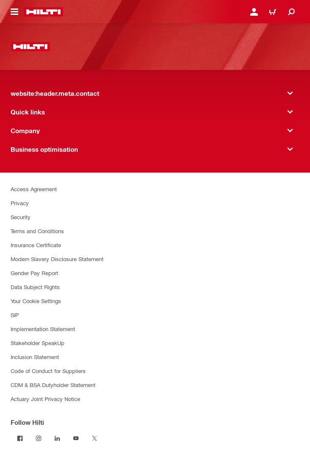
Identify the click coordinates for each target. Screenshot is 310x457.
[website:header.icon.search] (291, 12)
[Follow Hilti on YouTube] (76, 438)
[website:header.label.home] (43, 12)
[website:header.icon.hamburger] (14, 12)
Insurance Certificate (36, 245)
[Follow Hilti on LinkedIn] (57, 438)
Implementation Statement (43, 329)
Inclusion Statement (35, 357)
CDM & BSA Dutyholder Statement (53, 385)
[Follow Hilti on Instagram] (38, 438)
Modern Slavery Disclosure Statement (57, 259)
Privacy (20, 203)
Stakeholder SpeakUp (37, 343)
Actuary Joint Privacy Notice (45, 399)
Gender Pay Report (34, 273)
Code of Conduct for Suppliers (48, 371)
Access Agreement (34, 189)
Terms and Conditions (37, 231)
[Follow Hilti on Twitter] (94, 438)
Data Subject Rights (35, 287)
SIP (15, 315)
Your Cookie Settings (36, 301)
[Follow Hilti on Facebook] (20, 438)
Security (21, 217)
